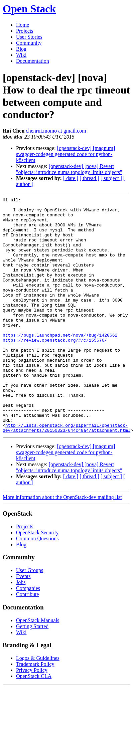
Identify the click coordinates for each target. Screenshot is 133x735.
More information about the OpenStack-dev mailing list (62, 544)
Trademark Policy (35, 711)
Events (23, 623)
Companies (28, 635)
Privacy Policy (31, 717)
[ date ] (70, 178)
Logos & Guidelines (37, 705)
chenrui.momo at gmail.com (56, 131)
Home (22, 25)
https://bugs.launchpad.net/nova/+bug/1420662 (60, 363)
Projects (24, 31)
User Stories (29, 37)
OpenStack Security (37, 579)
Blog (21, 49)
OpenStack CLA (33, 723)
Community (28, 43)
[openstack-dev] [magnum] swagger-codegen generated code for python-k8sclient (65, 154)
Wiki (21, 55)
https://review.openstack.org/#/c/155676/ (55, 369)
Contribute (27, 641)
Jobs (20, 629)
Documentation (32, 61)
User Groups (29, 617)
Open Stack (29, 9)
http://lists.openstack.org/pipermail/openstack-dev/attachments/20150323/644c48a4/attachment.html (66, 474)
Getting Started (32, 673)
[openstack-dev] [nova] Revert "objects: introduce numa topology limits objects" (69, 169)
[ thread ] (89, 178)
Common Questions (37, 585)
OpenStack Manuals (37, 667)
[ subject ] (111, 178)
